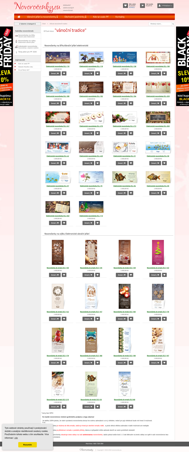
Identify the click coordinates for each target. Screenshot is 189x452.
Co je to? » (132, 7)
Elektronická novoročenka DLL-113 (91, 216)
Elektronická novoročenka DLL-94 (124, 186)
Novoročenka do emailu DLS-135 (91, 268)
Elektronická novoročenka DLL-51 (124, 156)
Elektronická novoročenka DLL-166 (158, 66)
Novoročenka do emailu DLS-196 (125, 355)
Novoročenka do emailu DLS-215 (58, 399)
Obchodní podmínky (75, 17)
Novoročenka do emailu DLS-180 (91, 355)
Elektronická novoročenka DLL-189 (57, 96)
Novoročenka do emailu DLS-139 (125, 268)
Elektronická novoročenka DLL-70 (91, 186)
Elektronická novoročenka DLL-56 (158, 156)
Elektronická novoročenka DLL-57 (58, 186)
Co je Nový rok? (23, 70)
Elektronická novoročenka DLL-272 (124, 126)
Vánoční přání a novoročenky (42, 17)
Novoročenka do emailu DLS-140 (158, 268)
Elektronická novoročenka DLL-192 (91, 96)
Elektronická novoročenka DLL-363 (158, 126)
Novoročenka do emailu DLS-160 (125, 311)
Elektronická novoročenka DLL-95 (158, 186)
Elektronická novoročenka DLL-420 (91, 156)
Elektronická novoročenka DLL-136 (124, 66)
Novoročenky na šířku (26, 36)
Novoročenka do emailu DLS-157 (91, 311)
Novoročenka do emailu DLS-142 (58, 311)
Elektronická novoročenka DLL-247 (57, 126)
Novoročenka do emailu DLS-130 (58, 268)
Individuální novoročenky (28, 47)
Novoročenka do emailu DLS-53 (91, 399)
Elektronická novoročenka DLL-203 (158, 96)
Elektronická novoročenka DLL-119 (91, 66)
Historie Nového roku (25, 67)
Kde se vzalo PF (101, 17)
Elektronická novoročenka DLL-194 (124, 96)
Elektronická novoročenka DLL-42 (58, 156)
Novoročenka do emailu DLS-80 (124, 399)
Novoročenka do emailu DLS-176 (158, 311)
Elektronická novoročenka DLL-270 (91, 126)
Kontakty (120, 17)
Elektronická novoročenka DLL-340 (57, 216)
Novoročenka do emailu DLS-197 (158, 355)
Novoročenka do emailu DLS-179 (58, 355)
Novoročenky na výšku (27, 41)
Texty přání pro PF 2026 (27, 52)
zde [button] (16, 438)
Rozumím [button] (27, 445)
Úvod (43, 23)
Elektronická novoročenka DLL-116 (57, 66)
